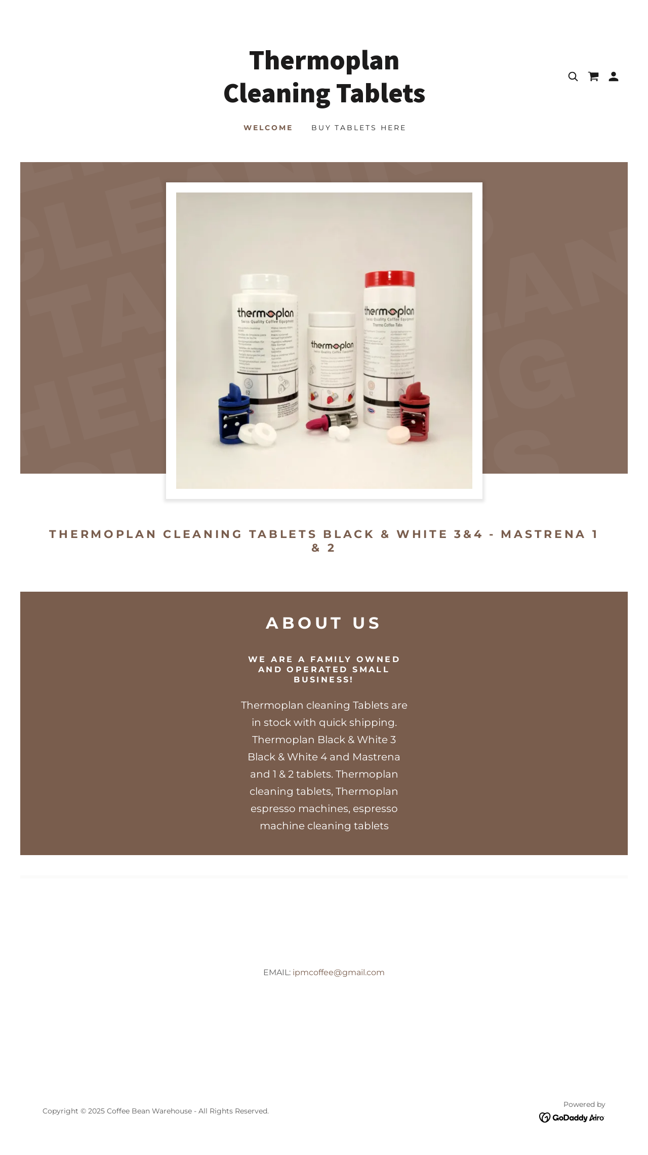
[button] (613, 76)
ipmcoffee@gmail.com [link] (339, 972)
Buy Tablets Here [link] (359, 127)
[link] (324, 99)
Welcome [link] (268, 127)
